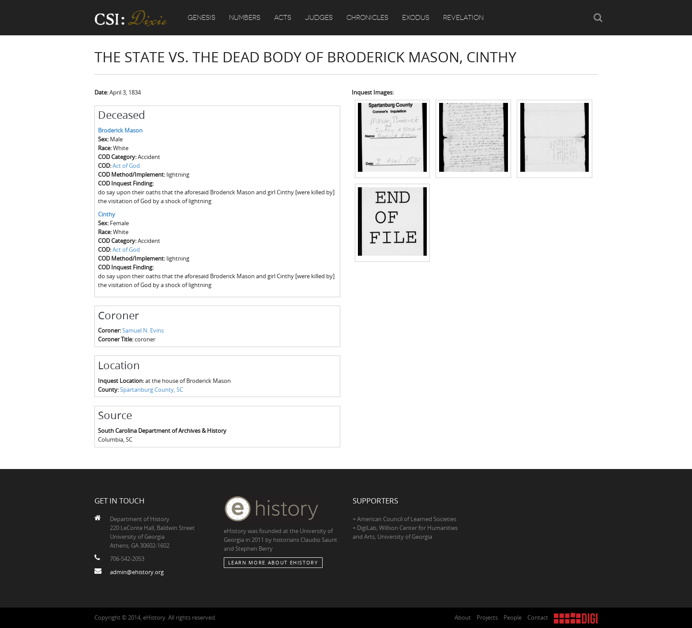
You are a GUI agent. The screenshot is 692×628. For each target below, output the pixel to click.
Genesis (201, 18)
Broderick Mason (120, 130)
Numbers (244, 18)
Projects (487, 617)
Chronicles (367, 18)
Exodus (415, 18)
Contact (537, 617)
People (513, 617)
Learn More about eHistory (273, 562)
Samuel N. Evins (143, 330)
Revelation (463, 18)
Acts (282, 18)
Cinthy (106, 214)
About (463, 617)
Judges (319, 18)
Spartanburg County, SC (151, 389)
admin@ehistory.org (137, 572)
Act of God (126, 166)
